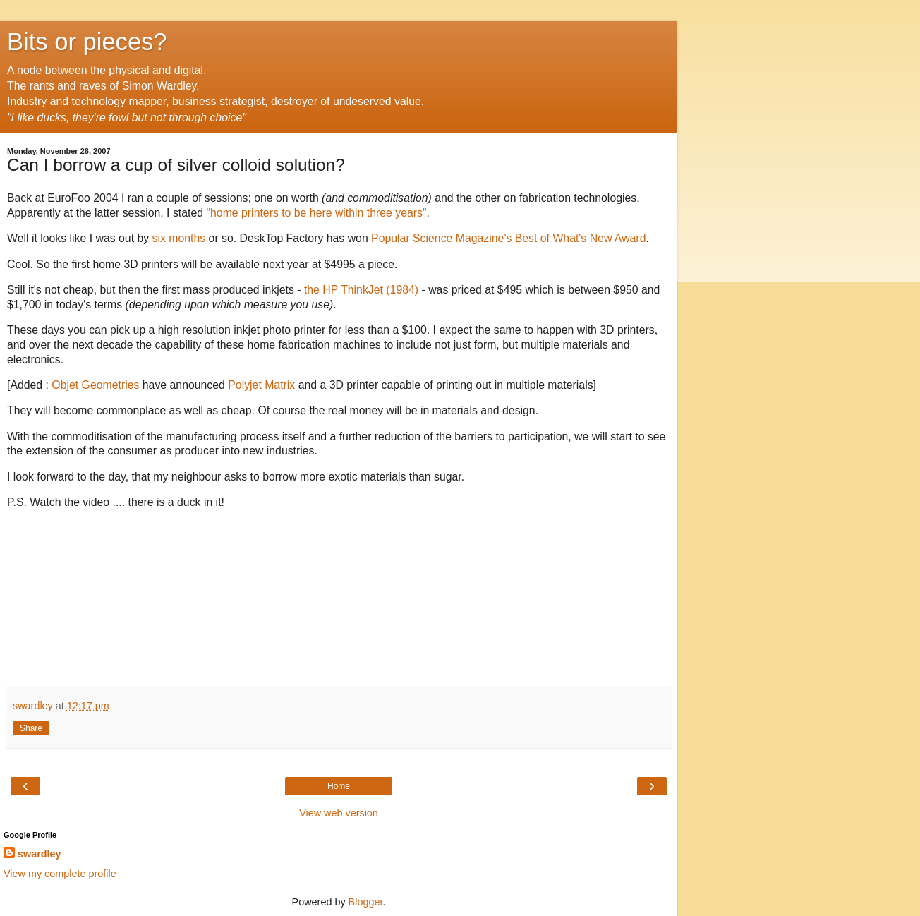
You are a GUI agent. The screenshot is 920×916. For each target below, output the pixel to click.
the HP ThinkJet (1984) (361, 290)
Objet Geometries (95, 385)
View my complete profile (60, 873)
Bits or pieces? (87, 41)
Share (31, 728)
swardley (39, 854)
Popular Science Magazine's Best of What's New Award (507, 238)
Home (338, 786)
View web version (338, 813)
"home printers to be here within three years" (316, 213)
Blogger (366, 902)
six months (179, 238)
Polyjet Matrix (261, 385)
